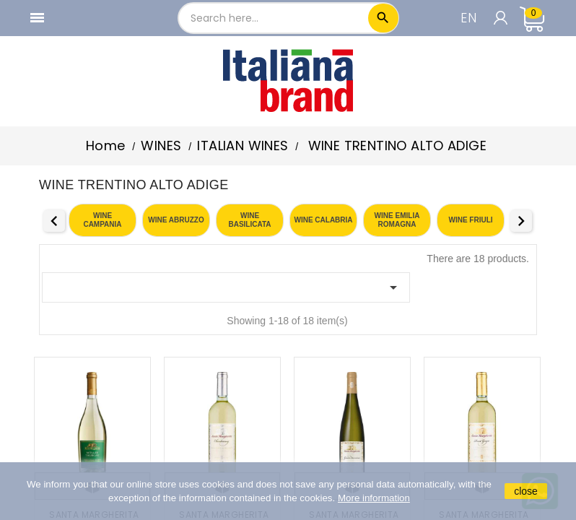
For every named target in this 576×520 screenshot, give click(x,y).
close (526, 491)
